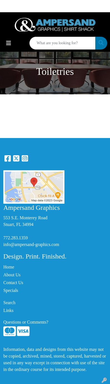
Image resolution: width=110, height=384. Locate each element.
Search (9, 302)
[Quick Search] (62, 43)
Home (8, 267)
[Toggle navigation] (8, 43)
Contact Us (13, 282)
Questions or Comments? (25, 322)
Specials (10, 290)
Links (8, 310)
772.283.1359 (15, 237)
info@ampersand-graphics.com (31, 244)
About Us (12, 274)
